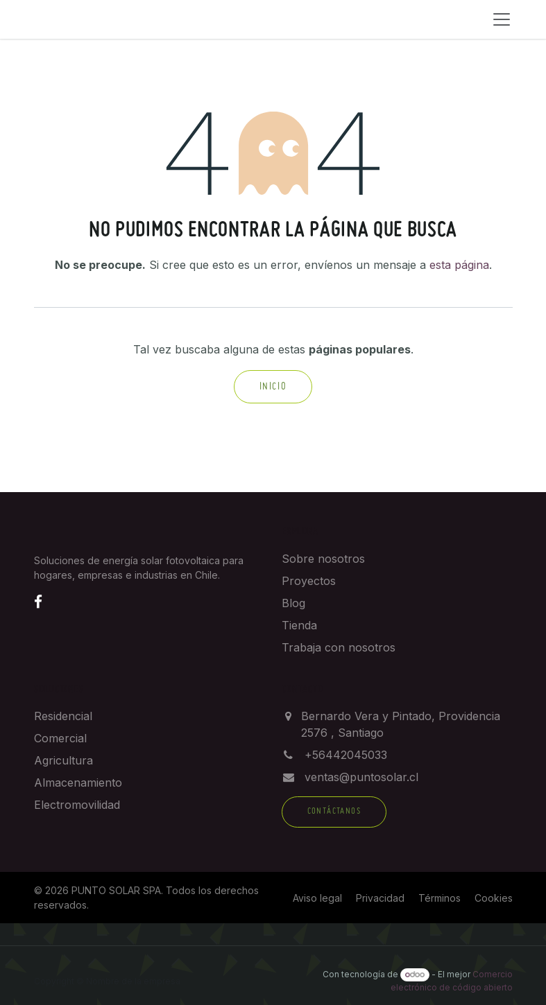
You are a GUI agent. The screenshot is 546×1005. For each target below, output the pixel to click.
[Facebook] (38, 602)
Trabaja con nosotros (338, 647)
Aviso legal (317, 898)
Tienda (299, 625)
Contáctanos (334, 811)
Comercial (60, 738)
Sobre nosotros (323, 559)
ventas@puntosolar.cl (361, 777)
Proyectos (309, 581)
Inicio (273, 387)
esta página (459, 265)
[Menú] (501, 19)
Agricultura (63, 760)
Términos (439, 898)
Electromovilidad (77, 805)
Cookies (494, 898)
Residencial (63, 716)
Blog (293, 603)
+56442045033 (346, 755)
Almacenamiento (78, 782)
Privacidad (380, 898)
